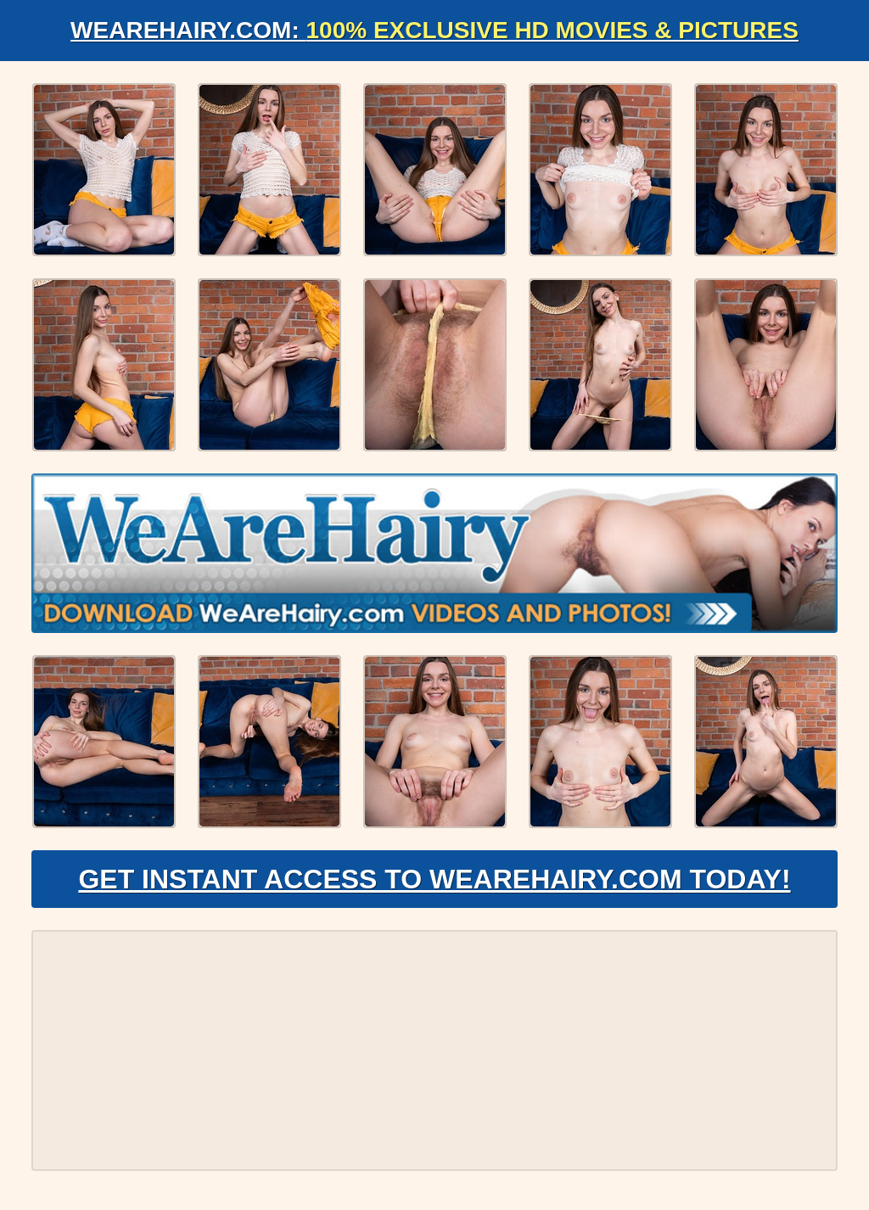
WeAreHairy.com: (434, 30)
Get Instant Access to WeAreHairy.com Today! (434, 879)
